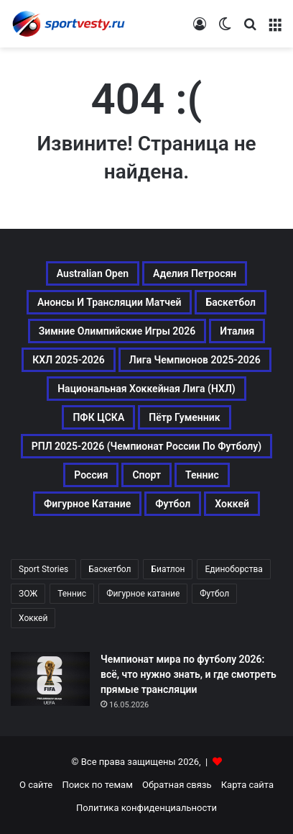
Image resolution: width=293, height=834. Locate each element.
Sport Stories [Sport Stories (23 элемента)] (43, 569)
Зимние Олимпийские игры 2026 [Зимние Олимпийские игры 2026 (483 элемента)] (117, 331)
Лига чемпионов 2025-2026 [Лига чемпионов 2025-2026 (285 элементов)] (195, 360)
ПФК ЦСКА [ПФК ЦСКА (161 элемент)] (98, 417)
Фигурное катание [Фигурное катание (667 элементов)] (87, 503)
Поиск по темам (97, 784)
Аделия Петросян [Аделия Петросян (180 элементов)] (194, 273)
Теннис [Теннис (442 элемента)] (71, 594)
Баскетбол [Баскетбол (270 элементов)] (230, 302)
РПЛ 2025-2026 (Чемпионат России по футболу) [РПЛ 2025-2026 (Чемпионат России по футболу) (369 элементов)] (146, 446)
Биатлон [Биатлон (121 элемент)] (168, 569)
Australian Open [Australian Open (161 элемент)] (93, 273)
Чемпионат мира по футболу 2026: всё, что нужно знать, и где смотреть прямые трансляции (188, 674)
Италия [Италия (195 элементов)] (237, 331)
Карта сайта (247, 784)
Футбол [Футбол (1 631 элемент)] (172, 503)
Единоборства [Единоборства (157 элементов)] (233, 569)
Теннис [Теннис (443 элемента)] (202, 475)
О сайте (35, 784)
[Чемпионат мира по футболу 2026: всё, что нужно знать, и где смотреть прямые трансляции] (50, 679)
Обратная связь (177, 784)
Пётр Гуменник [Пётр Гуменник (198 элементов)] (184, 417)
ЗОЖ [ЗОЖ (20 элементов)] (28, 594)
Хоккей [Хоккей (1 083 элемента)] (232, 503)
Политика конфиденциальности (146, 807)
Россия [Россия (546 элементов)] (91, 475)
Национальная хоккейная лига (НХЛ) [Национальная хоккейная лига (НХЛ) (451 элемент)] (146, 388)
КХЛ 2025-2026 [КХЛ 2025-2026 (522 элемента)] (68, 360)
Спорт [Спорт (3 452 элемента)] (146, 475)
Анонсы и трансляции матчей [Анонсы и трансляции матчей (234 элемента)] (109, 302)
